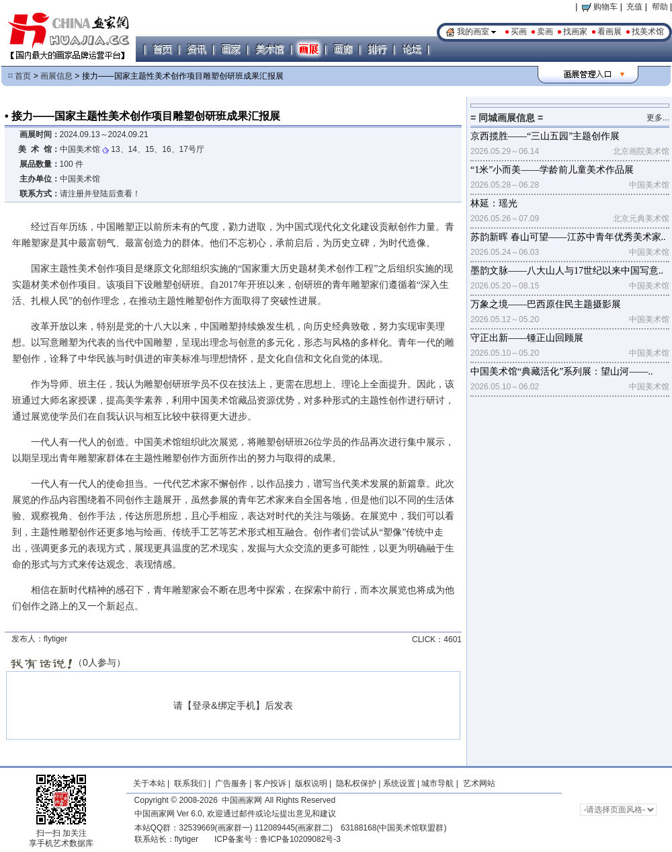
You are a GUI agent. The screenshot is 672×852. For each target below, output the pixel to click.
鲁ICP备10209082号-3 (300, 839)
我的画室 (473, 31)
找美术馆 (648, 31)
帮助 (660, 6)
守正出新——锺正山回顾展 (526, 338)
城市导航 (437, 783)
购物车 (600, 6)
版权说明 (311, 783)
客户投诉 (270, 783)
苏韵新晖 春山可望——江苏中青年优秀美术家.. (568, 237)
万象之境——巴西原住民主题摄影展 (545, 304)
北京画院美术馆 (641, 151)
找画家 (575, 31)
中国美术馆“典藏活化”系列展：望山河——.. (561, 371)
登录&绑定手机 (223, 705)
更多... (657, 117)
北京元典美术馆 (641, 218)
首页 (23, 76)
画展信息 (56, 76)
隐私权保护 (356, 783)
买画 (519, 31)
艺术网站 (477, 783)
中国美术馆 (80, 149)
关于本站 (149, 783)
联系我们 (190, 783)
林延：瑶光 (493, 203)
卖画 (545, 31)
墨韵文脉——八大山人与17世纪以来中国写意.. (566, 271)
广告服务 (231, 783)
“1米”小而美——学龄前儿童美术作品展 (552, 170)
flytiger (186, 839)
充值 (634, 6)
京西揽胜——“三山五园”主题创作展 (545, 136)
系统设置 (399, 783)
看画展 (609, 31)
